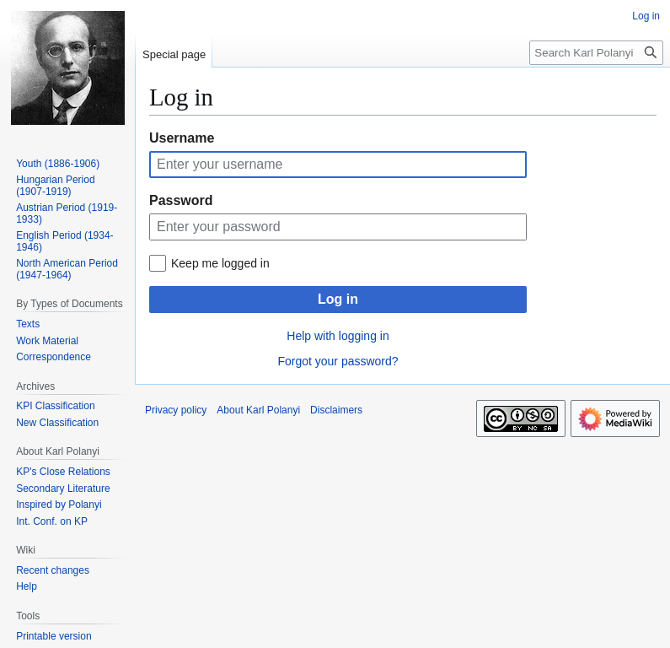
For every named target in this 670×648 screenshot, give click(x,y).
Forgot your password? (337, 361)
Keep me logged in (220, 263)
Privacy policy (175, 410)
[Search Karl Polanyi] (596, 52)
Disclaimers (336, 410)
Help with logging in (338, 336)
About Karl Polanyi (258, 410)
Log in (338, 299)
